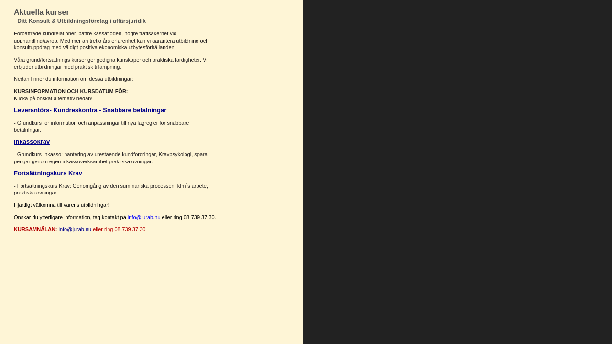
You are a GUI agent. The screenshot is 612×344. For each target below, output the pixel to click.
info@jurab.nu (75, 229)
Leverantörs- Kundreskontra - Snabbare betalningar (90, 110)
